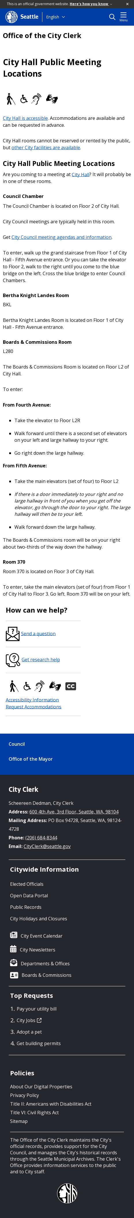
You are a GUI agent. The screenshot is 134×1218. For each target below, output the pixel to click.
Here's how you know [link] (91, 3)
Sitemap (19, 1121)
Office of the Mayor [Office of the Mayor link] (31, 759)
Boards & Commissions (46, 975)
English (52, 17)
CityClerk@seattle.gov (47, 846)
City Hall (80, 174)
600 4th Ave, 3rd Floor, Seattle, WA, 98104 (73, 812)
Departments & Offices (45, 963)
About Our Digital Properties (41, 1086)
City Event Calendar (42, 936)
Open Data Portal (29, 895)
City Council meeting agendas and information (62, 237)
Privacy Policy (24, 1095)
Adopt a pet (29, 1032)
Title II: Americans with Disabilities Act (50, 1104)
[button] (127, 4)
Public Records (25, 907)
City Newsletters (37, 950)
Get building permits (39, 1043)
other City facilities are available (46, 147)
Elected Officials (27, 884)
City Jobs (29, 1020)
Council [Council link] (17, 744)
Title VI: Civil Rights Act (34, 1112)
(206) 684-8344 (41, 837)
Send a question (31, 633)
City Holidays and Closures (38, 918)
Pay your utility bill (36, 1009)
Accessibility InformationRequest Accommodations (33, 703)
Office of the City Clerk (42, 35)
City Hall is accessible (25, 118)
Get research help (33, 659)
